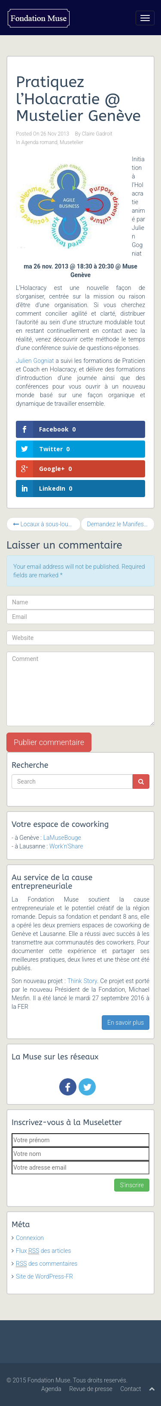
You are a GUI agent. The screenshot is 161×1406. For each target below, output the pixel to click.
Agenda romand (39, 142)
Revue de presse (90, 1388)
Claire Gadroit (97, 134)
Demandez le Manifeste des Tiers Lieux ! (121, 524)
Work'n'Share (66, 846)
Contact (130, 1388)
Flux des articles (43, 1250)
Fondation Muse (48, 1380)
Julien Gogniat (35, 360)
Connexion (30, 1237)
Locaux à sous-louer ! (44, 524)
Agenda (51, 1388)
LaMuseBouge (62, 837)
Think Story (82, 981)
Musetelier (71, 142)
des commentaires (46, 1263)
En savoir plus (125, 1022)
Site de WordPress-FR (44, 1276)
